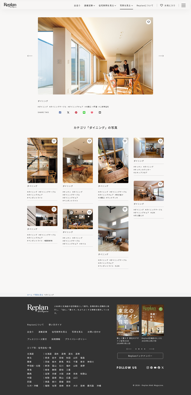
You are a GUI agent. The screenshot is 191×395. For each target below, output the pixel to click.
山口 (75, 378)
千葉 (75, 362)
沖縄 (99, 386)
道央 (56, 354)
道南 (63, 354)
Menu (183, 5)
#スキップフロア (140, 172)
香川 (54, 382)
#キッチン (67, 192)
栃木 (54, 362)
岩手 (54, 358)
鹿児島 (90, 386)
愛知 (61, 370)
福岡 (47, 386)
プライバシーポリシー (76, 339)
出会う (30, 331)
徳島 (47, 382)
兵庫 (68, 374)
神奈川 (90, 362)
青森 (47, 358)
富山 (54, 366)
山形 (75, 358)
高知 (68, 382)
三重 (68, 370)
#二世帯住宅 (104, 106)
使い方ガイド (55, 324)
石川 (61, 366)
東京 (82, 362)
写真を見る (125, 5)
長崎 (61, 386)
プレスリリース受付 (37, 339)
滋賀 (47, 374)
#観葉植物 (48, 240)
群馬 (61, 362)
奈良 (75, 374)
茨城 (47, 362)
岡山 (61, 378)
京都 (54, 374)
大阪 (61, 374)
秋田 (68, 358)
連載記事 (88, 5)
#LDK (153, 212)
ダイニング (43, 101)
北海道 (48, 354)
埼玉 (68, 362)
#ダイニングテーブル (58, 106)
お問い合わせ (94, 331)
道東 (77, 354)
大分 (75, 386)
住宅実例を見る (106, 5)
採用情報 (55, 339)
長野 (82, 366)
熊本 (68, 386)
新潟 (47, 366)
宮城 (61, 358)
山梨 (75, 366)
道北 (70, 354)
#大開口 (88, 106)
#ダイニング (43, 106)
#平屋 (95, 106)
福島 (82, 358)
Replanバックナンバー (140, 355)
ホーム (29, 295)
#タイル (83, 244)
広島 (68, 378)
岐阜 (47, 370)
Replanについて (35, 324)
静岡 (54, 370)
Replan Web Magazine (37, 309)
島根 (54, 378)
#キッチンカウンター (142, 169)
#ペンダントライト (35, 197)
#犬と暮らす (139, 215)
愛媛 (61, 382)
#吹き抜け (119, 195)
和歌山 (83, 374)
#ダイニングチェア (75, 106)
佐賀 (54, 386)
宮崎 (82, 386)
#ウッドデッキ (112, 197)
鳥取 (47, 378)
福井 (68, 366)
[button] (129, 349)
